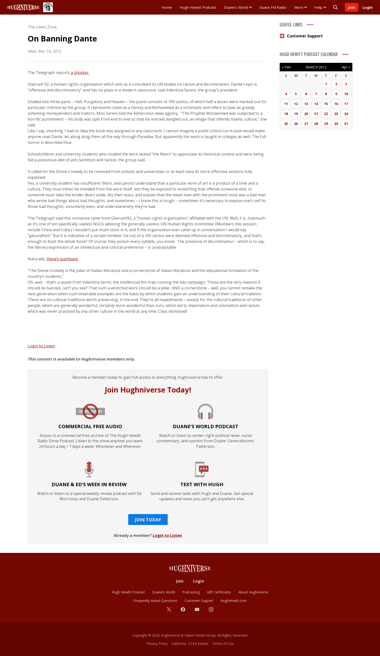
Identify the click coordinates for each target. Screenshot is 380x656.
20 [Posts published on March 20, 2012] (306, 113)
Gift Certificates (219, 592)
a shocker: (80, 72)
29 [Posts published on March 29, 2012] (326, 123)
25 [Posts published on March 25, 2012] (286, 123)
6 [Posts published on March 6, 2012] (306, 93)
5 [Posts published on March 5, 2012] (296, 93)
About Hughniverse (253, 592)
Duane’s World (236, 7)
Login (367, 7)
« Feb (286, 67)
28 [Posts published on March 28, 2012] (316, 123)
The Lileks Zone (42, 27)
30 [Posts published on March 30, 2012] (336, 123)
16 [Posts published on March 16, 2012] (336, 103)
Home (167, 7)
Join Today (148, 520)
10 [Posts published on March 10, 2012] (346, 93)
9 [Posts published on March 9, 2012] (336, 93)
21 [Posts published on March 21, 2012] (316, 113)
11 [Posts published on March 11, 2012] (286, 103)
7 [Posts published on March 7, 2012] (316, 93)
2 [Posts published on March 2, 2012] (336, 84)
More (298, 7)
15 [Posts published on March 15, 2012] (326, 103)
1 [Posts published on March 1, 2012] (326, 84)
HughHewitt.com (234, 600)
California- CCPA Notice (189, 643)
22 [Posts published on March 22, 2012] (326, 113)
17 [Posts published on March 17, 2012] (346, 103)
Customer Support (301, 36)
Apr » (346, 67)
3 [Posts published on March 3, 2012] (346, 84)
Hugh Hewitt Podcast (198, 7)
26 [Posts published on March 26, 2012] (296, 123)
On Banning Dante (62, 38)
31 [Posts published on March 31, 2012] (346, 123)
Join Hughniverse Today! (148, 390)
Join (351, 7)
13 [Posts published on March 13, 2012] (306, 103)
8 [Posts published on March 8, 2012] (326, 93)
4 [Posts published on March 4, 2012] (286, 93)
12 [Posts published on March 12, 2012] (296, 103)
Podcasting (191, 592)
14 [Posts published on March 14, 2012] (316, 103)
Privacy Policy (157, 643)
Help (318, 7)
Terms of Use (223, 643)
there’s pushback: (63, 259)
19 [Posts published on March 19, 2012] (296, 113)
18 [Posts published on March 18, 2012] (286, 113)
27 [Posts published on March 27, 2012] (306, 123)
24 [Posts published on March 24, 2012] (346, 113)
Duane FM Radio (272, 7)
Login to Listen (41, 346)
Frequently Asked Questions (155, 600)
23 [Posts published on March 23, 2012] (336, 113)
